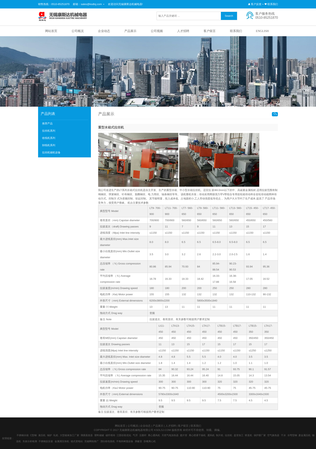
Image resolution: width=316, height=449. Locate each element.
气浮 (135, 435)
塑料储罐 (99, 435)
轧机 (55, 435)
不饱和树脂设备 (124, 441)
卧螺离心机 (150, 441)
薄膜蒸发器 (87, 435)
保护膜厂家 (260, 435)
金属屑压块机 (62, 441)
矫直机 (248, 435)
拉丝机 (228, 435)
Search (229, 15)
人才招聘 (183, 31)
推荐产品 (47, 123)
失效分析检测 (30, 441)
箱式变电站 (77, 441)
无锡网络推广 (91, 441)
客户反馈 (256, 4)
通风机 (211, 435)
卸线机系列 (48, 145)
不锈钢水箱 (23, 435)
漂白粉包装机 (107, 441)
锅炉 (49, 435)
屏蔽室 (138, 441)
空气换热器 (273, 435)
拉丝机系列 (48, 130)
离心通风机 (154, 435)
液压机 (42, 435)
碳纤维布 (110, 435)
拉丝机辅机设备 (51, 152)
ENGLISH (262, 31)
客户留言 (210, 31)
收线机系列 (48, 137)
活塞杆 (143, 435)
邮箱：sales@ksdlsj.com (87, 4)
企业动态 (104, 31)
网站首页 (51, 31)
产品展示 (130, 31)
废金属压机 (304, 435)
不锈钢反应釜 (45, 441)
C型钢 (33, 435)
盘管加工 (238, 435)
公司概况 (78, 31)
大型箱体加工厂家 (69, 435)
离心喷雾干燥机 (197, 435)
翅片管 (183, 435)
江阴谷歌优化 (124, 435)
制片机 (219, 435)
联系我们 (272, 4)
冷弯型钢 (292, 435)
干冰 (283, 435)
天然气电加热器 (170, 435)
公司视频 (157, 31)
